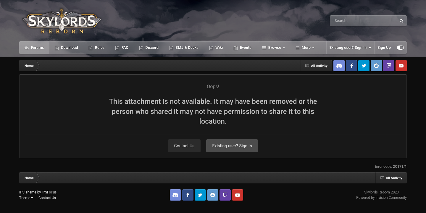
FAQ (124, 47)
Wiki (218, 47)
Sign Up (384, 47)
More (306, 47)
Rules (99, 47)
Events (245, 47)
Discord (151, 47)
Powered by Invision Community (381, 198)
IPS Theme (27, 192)
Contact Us (184, 145)
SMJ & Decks (187, 47)
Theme (26, 198)
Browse (274, 47)
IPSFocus (49, 192)
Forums (37, 47)
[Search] (348, 20)
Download (69, 47)
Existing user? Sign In (350, 47)
